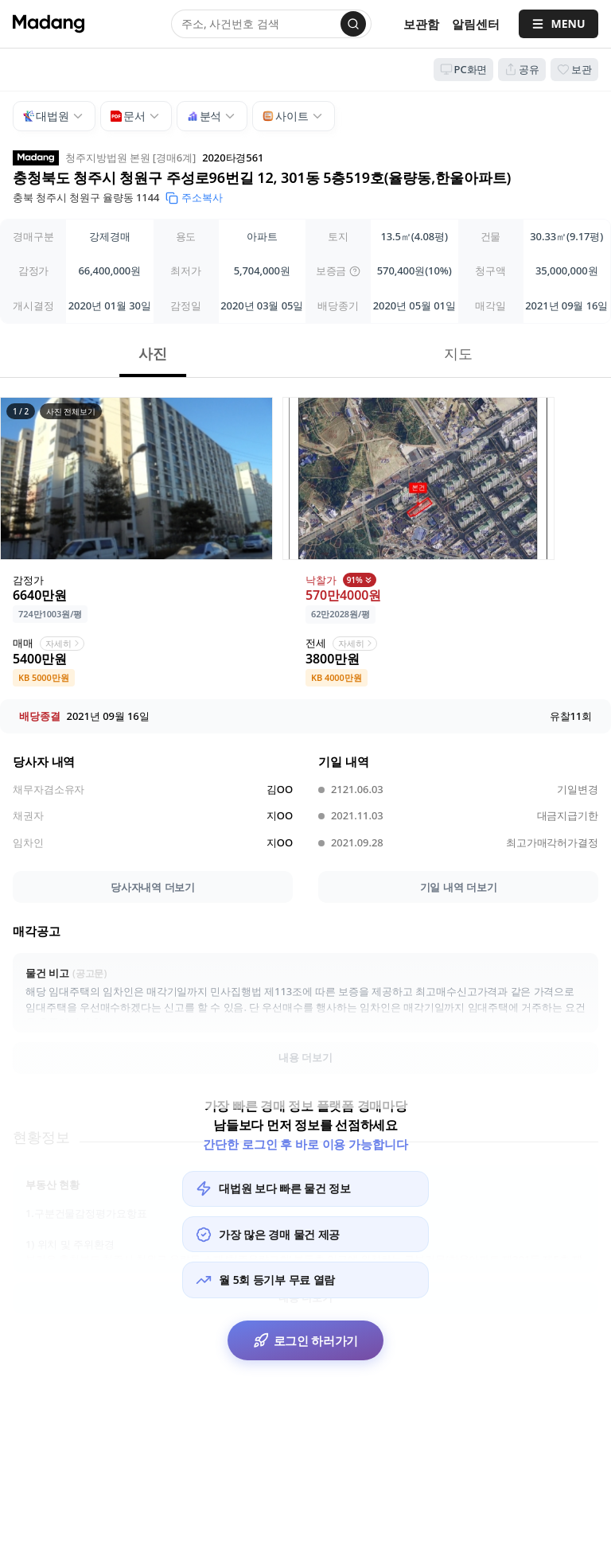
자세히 (63, 643)
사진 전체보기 (70, 411)
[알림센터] (476, 24)
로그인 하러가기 (306, 1340)
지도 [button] (458, 353)
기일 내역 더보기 (458, 887)
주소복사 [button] (194, 197)
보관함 (421, 24)
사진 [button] (152, 353)
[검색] (353, 24)
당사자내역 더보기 (153, 887)
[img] (354, 271)
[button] (136, 478)
